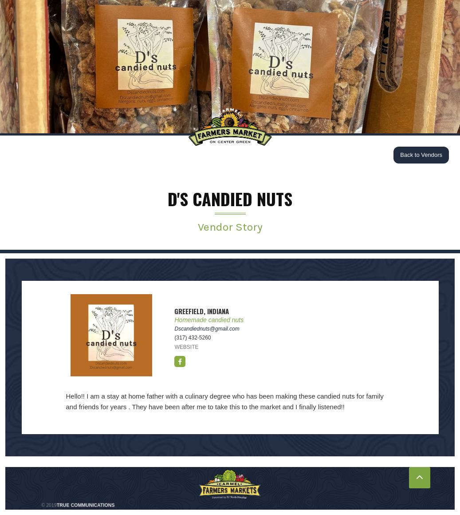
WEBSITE (186, 347)
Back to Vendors (421, 155)
